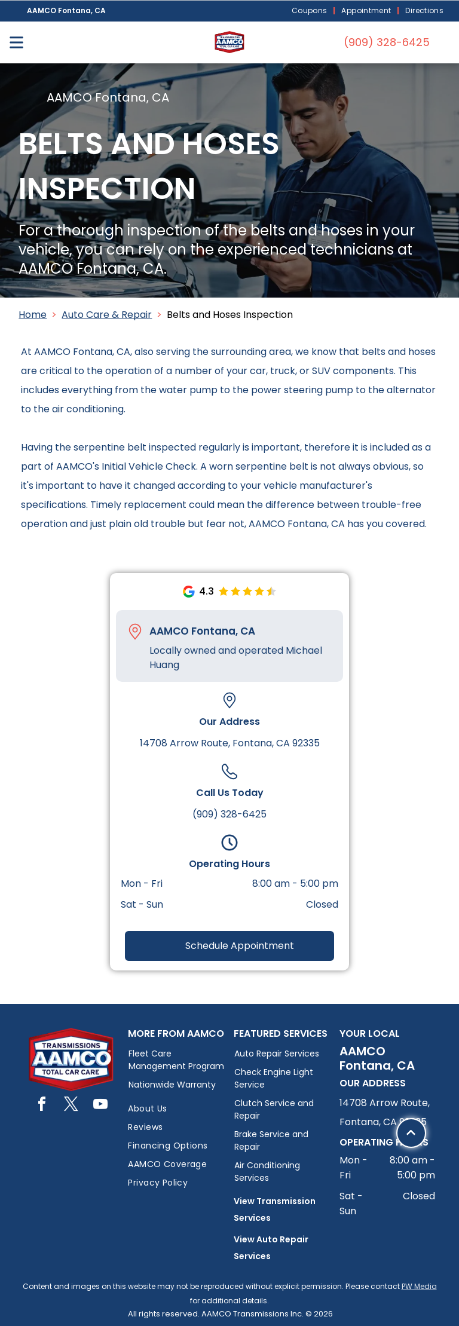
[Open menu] (16, 42)
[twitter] (71, 1105)
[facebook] (42, 1105)
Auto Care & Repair (107, 314)
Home (33, 314)
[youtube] (100, 1105)
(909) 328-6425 (229, 814)
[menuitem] (311, 11)
